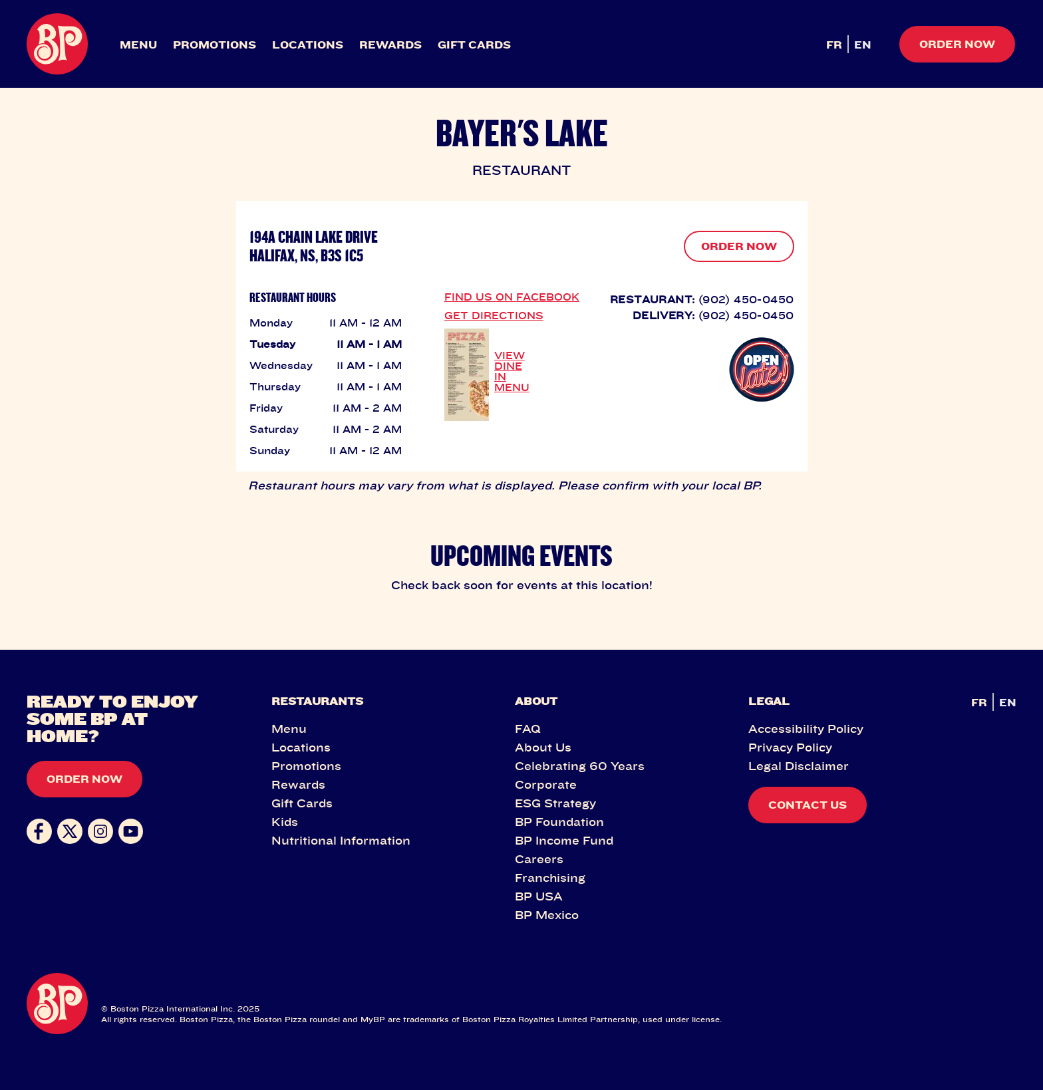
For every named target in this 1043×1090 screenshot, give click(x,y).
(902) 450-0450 (746, 299)
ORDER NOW (739, 246)
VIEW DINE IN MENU (511, 371)
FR (834, 44)
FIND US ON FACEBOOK (511, 296)
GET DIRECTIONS (493, 315)
